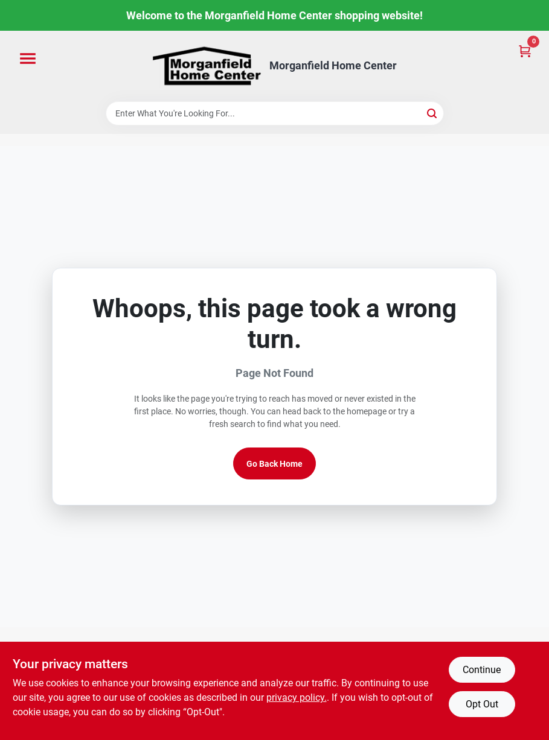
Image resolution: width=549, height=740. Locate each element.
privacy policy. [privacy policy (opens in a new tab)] (296, 697)
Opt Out (482, 704)
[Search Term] (275, 113)
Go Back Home (274, 464)
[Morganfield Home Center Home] (206, 66)
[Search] (432, 112)
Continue (482, 669)
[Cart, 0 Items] (525, 50)
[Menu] (28, 59)
